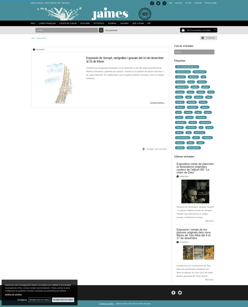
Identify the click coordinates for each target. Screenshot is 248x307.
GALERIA (124, 23)
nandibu (180, 148)
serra (211, 92)
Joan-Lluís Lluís (183, 72)
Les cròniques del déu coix (187, 67)
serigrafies (193, 107)
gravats (205, 107)
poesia (194, 87)
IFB (148, 23)
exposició (180, 77)
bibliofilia (191, 102)
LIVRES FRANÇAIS (47, 23)
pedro (196, 138)
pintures (180, 92)
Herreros (201, 82)
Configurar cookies (106, 304)
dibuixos (180, 107)
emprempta (205, 122)
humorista (201, 117)
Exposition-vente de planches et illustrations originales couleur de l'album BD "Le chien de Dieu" (195, 168)
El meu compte (211, 3)
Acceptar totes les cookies (63, 300)
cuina (190, 92)
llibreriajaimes (193, 148)
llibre (209, 97)
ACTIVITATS (98, 23)
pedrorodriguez (183, 138)
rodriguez (207, 138)
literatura (180, 82)
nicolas (188, 112)
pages (200, 143)
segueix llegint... (157, 102)
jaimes (179, 133)
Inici (170, 3)
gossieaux (181, 122)
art (203, 77)
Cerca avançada (111, 30)
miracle (201, 92)
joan (188, 97)
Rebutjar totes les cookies (39, 300)
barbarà (199, 97)
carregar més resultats (156, 149)
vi (201, 127)
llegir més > (209, 221)
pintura (205, 87)
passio (179, 127)
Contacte (198, 3)
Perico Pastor (199, 72)
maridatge (191, 127)
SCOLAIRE (85, 23)
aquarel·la (193, 77)
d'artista (180, 102)
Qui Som (178, 3)
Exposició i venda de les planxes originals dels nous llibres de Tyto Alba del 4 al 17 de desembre (194, 234)
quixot (207, 112)
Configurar (22, 300)
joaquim (180, 143)
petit (178, 112)
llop (188, 133)
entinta (192, 122)
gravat (209, 127)
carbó (190, 143)
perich (179, 117)
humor (189, 117)
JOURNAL (112, 23)
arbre (191, 82)
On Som (188, 3)
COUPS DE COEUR (68, 23)
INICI (33, 23)
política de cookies (13, 294)
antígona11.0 (182, 87)
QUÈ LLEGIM (138, 23)
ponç (198, 112)
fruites (179, 97)
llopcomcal (199, 133)
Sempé (203, 102)
